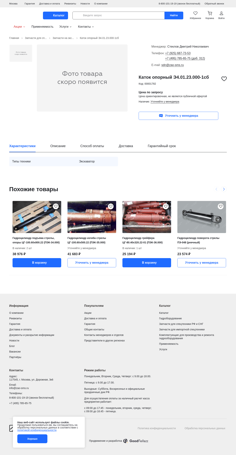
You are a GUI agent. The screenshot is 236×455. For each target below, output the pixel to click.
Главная (16, 38)
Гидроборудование (170, 318)
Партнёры (15, 357)
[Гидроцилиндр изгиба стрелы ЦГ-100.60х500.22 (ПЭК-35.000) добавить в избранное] (111, 206)
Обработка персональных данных (205, 428)
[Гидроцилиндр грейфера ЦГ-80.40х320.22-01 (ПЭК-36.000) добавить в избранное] (166, 206)
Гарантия (30, 3)
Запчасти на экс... (65, 38)
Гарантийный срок (162, 146)
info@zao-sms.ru (19, 388)
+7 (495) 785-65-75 (20, 403)
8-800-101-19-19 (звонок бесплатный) (179, 3)
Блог (12, 346)
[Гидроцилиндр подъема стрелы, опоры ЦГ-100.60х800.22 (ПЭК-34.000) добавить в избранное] (56, 206)
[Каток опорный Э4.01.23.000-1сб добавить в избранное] (224, 79)
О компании (100, 3)
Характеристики (22, 146)
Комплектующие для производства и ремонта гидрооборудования (186, 337)
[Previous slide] (216, 189)
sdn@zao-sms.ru (172, 65)
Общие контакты (94, 329)
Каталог (164, 312)
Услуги (65, 26)
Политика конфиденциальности (157, 428)
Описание (58, 146)
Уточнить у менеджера (178, 116)
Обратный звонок (216, 3)
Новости (85, 3)
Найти (174, 15)
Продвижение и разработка (105, 440)
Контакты (86, 26)
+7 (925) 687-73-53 (177, 53)
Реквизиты (70, 3)
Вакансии (15, 351)
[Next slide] (224, 189)
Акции (17, 27)
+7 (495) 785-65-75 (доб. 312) (185, 58)
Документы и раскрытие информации (31, 335)
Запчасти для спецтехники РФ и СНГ (181, 323)
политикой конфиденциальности (36, 430)
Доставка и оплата (49, 3)
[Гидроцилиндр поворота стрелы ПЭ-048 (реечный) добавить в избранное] (220, 206)
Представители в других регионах (104, 340)
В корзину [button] (37, 263)
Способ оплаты (92, 146)
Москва (14, 3)
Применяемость (42, 26)
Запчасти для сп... (38, 38)
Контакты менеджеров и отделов (104, 335)
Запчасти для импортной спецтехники (181, 329)
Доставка (126, 146)
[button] (209, 15)
